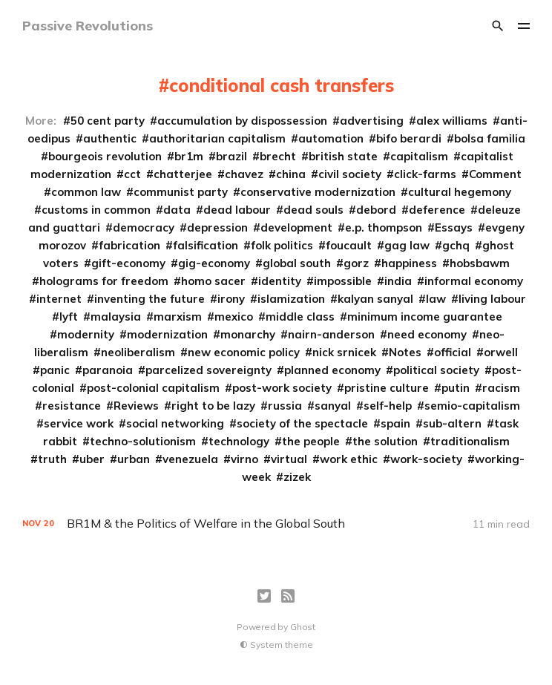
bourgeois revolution (105, 156)
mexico (233, 316)
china (291, 174)
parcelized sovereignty (208, 370)
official (452, 352)
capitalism (419, 156)
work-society (426, 459)
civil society (349, 174)
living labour (492, 299)
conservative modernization (317, 192)
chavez (244, 174)
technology (238, 441)
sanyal (333, 406)
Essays (454, 227)
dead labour (237, 210)
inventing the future (149, 299)
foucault (349, 245)
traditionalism (470, 441)
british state (343, 156)
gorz (356, 263)
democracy (143, 227)
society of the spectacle (302, 423)
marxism (178, 316)
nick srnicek (344, 352)
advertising (372, 121)
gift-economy (128, 263)
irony (231, 299)
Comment (495, 174)
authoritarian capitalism (217, 138)
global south (297, 263)
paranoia (107, 370)
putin (455, 388)
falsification (205, 245)
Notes (405, 352)
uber (92, 459)
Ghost (302, 626)
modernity (85, 334)
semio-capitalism (472, 406)
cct (132, 174)
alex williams (451, 121)
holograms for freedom (103, 281)
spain (395, 423)
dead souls (313, 210)
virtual (289, 459)
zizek (297, 477)
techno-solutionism (143, 441)
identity (279, 281)
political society (436, 370)
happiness (409, 263)
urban (133, 459)
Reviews (136, 406)
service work (79, 423)
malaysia (116, 316)
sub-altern (452, 423)
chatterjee (183, 174)
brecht (278, 156)
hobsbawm (480, 263)
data (177, 210)
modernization (167, 334)
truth (52, 459)
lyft (68, 316)
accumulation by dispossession (242, 121)
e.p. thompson (383, 227)
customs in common (96, 210)
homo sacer (213, 281)
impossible (343, 281)
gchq (456, 245)
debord (376, 210)
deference (437, 210)
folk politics (282, 245)
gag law (407, 245)
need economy (427, 334)
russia (285, 406)
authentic (110, 138)
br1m (188, 156)
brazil (231, 156)
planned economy (332, 370)
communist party (181, 192)
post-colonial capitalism (153, 388)
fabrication (129, 245)
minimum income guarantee (424, 316)
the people (311, 441)
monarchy (247, 334)
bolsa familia (489, 138)
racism (501, 388)
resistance (71, 406)
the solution (385, 441)
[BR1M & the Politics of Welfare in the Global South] (276, 524)
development (296, 227)
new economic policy (244, 352)
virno (244, 459)
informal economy (473, 281)
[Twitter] (264, 596)
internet (59, 299)
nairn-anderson (331, 334)
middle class (300, 316)
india (398, 281)
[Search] (498, 26)
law (436, 299)
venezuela (190, 459)
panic (55, 370)
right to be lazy (213, 406)
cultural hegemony (459, 192)
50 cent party (107, 121)
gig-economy (214, 263)
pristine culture (386, 388)
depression (217, 227)
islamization (291, 299)
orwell (501, 352)
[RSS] (288, 596)
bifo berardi (408, 138)
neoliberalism (138, 352)
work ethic (349, 459)
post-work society (282, 388)
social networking (175, 423)
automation (331, 138)
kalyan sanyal (375, 299)
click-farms (425, 174)
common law (86, 192)
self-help (388, 406)
